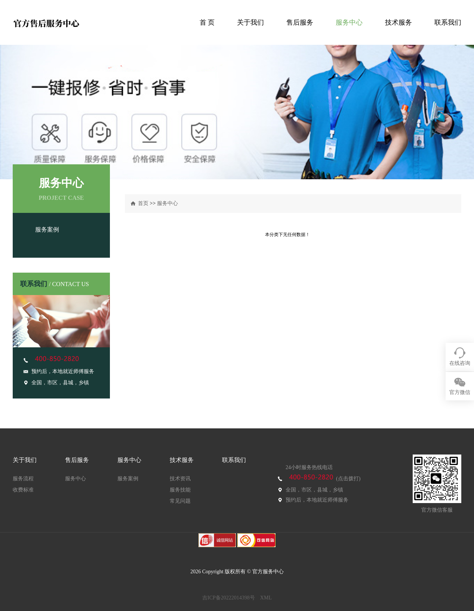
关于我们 (250, 22)
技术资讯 (180, 478)
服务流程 (23, 478)
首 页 (207, 22)
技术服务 (398, 22)
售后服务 (299, 22)
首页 (143, 203)
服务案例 (47, 229)
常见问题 (180, 501)
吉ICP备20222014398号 (228, 598)
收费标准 (23, 490)
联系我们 (447, 22)
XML (266, 598)
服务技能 (180, 490)
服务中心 (349, 22)
